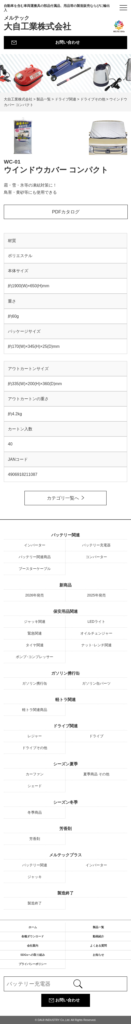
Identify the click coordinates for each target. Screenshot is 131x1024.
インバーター (34, 545)
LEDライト (96, 621)
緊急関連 (35, 633)
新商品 (65, 585)
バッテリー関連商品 (35, 557)
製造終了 (65, 893)
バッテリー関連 (65, 535)
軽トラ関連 (65, 699)
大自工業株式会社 (58, 17)
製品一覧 (98, 927)
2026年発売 (34, 595)
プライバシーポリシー (33, 963)
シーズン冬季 (65, 802)
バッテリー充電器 (96, 545)
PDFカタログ (66, 211)
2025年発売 (96, 595)
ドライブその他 (34, 748)
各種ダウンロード (32, 936)
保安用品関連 (65, 611)
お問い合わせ (67, 42)
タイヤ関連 (35, 645)
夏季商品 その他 (96, 774)
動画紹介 (98, 936)
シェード (35, 786)
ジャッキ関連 (34, 621)
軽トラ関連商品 (34, 710)
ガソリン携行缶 (65, 673)
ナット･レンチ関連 (96, 645)
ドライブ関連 (65, 726)
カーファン (35, 774)
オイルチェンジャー (96, 633)
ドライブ (96, 736)
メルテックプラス (65, 855)
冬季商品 (35, 812)
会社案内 (32, 945)
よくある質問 (98, 945)
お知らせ (98, 954)
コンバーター (96, 557)
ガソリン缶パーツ (96, 683)
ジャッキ (35, 877)
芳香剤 (65, 828)
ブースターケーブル (35, 569)
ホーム (33, 927)
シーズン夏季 (65, 764)
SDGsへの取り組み (32, 954)
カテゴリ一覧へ (63, 498)
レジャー (35, 736)
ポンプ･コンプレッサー (34, 657)
